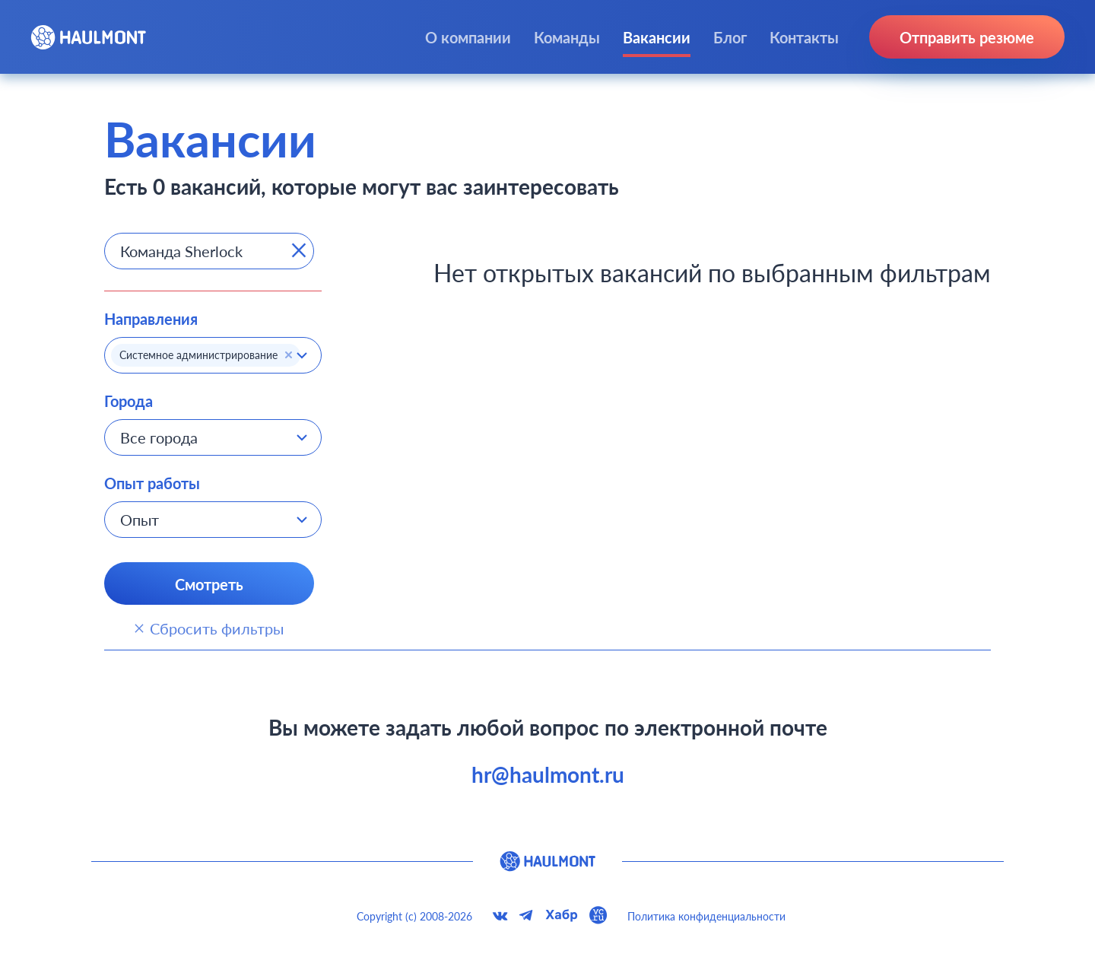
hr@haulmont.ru (547, 774)
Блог (730, 37)
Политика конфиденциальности (706, 916)
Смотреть (209, 584)
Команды (567, 37)
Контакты (804, 37)
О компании (468, 37)
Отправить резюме (967, 37)
